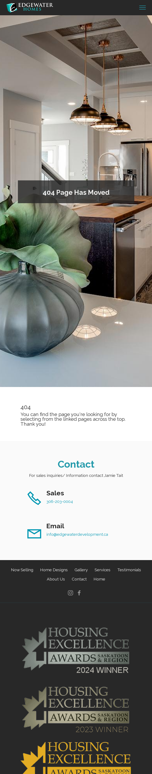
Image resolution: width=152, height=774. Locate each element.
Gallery (81, 569)
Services (102, 569)
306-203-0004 (59, 501)
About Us (56, 579)
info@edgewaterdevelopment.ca (77, 534)
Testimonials (129, 569)
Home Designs (54, 569)
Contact (79, 579)
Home (99, 579)
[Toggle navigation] (142, 7)
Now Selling (22, 569)
